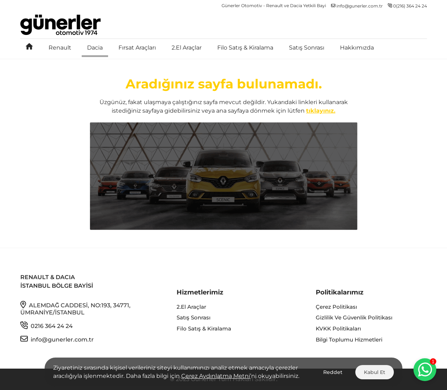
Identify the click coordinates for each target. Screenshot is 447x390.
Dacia (95, 47)
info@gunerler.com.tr (57, 339)
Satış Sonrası (306, 47)
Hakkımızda (357, 47)
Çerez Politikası (336, 306)
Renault (60, 47)
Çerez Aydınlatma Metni (215, 376)
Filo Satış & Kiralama (245, 47)
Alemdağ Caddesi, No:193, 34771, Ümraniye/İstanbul (75, 308)
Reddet (332, 372)
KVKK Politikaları (338, 328)
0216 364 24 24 (46, 325)
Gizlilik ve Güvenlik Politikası (354, 317)
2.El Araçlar (187, 47)
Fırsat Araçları (137, 47)
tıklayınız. (320, 110)
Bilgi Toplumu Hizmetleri (349, 339)
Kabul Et (374, 372)
